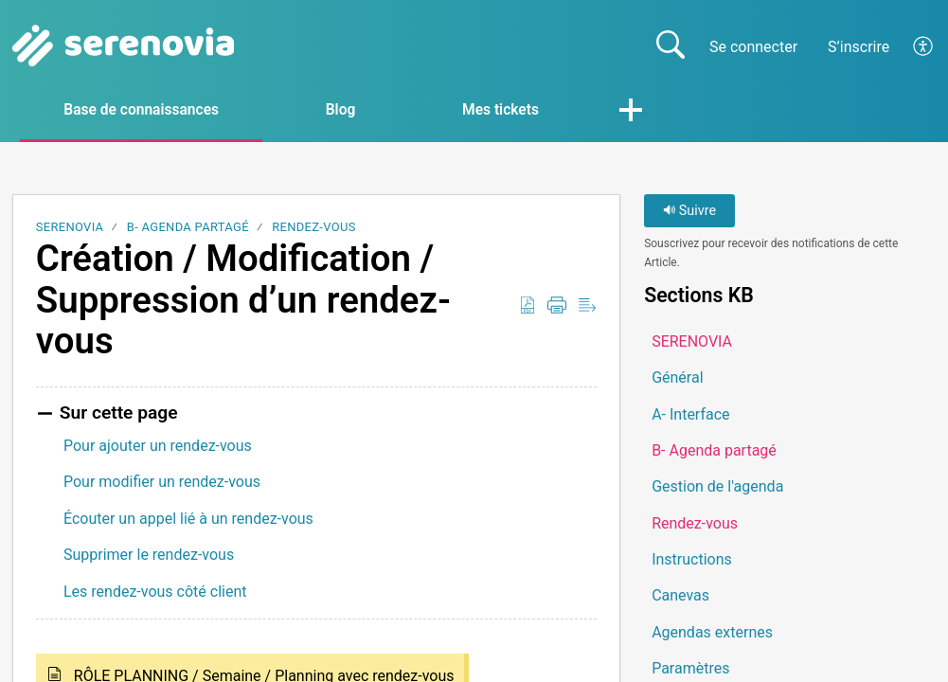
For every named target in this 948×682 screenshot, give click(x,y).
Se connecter (753, 47)
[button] (924, 46)
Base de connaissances (147, 110)
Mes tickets (521, 110)
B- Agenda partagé (188, 228)
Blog (354, 110)
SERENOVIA (70, 228)
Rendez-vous (313, 228)
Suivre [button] (689, 212)
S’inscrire (858, 47)
